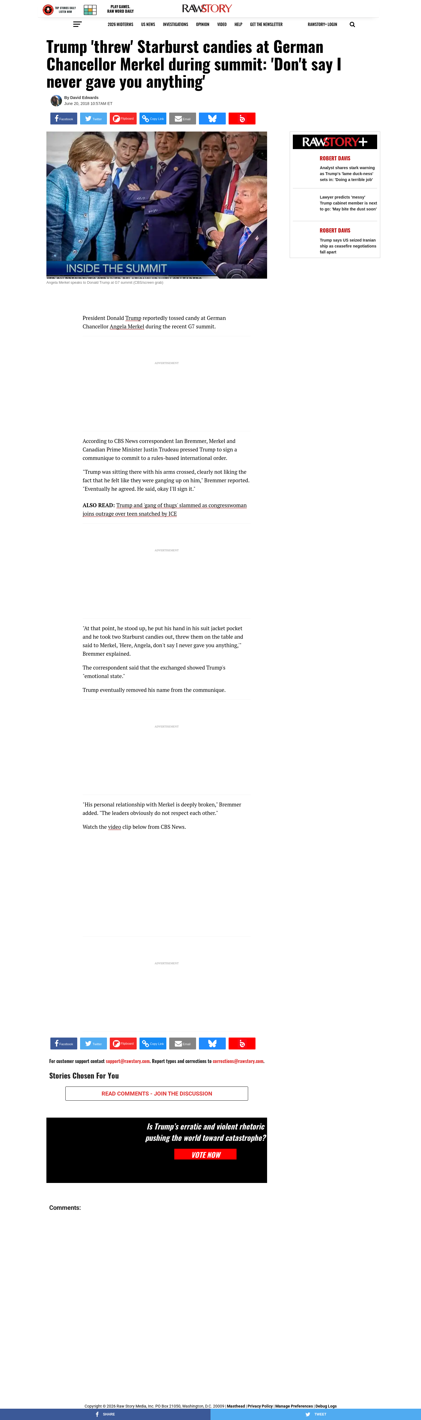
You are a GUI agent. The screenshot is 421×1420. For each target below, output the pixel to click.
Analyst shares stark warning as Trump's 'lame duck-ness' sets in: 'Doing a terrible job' (347, 173)
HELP (238, 24)
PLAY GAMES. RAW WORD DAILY (120, 9)
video (222, 24)
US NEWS (148, 24)
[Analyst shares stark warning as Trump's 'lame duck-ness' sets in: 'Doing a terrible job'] (303, 165)
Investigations (175, 24)
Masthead (236, 1406)
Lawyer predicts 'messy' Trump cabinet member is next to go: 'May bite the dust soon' (348, 203)
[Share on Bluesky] (212, 118)
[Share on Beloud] (242, 118)
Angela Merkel (127, 326)
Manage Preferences (294, 1406)
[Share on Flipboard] (123, 118)
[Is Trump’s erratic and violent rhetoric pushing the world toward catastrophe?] (95, 1150)
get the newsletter (266, 24)
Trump (133, 317)
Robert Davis (335, 158)
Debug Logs (326, 1406)
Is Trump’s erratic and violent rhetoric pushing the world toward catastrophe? (205, 1131)
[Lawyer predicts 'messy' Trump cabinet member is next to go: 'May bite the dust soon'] (303, 204)
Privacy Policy (260, 1406)
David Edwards (84, 97)
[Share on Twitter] (93, 118)
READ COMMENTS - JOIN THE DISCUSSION (157, 1093)
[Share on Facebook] (63, 118)
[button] (323, 26)
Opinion (202, 24)
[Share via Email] (182, 118)
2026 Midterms (120, 24)
